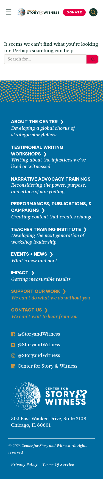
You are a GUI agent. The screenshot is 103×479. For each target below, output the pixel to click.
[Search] (45, 59)
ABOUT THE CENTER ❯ (37, 121)
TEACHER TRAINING (49, 229)
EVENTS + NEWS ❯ (32, 253)
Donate (74, 12)
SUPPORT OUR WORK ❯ (38, 291)
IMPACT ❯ (22, 272)
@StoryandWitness (39, 334)
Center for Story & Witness (47, 366)
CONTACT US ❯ (29, 309)
